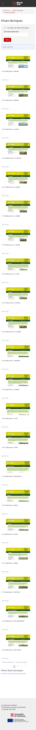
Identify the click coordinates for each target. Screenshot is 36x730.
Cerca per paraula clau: (11, 32)
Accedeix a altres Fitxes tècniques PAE (13, 673)
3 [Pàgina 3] (21, 666)
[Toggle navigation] (3, 3)
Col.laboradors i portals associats (11, 707)
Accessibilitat (12, 705)
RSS (24, 707)
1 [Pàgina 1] (14, 666)
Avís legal (4, 705)
